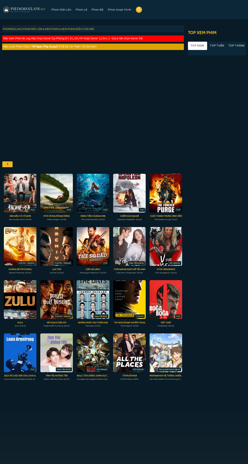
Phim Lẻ (81, 9)
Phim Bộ (97, 9)
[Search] (139, 10)
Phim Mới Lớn (61, 9)
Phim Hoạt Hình (119, 9)
